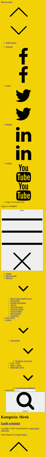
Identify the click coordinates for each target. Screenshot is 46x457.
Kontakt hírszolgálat (18, 303)
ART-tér (13, 305)
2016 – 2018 (15, 363)
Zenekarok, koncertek (23, 361)
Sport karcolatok (16, 307)
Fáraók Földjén (16, 311)
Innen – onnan (15, 365)
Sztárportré (14, 316)
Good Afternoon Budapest (25, 388)
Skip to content (6, 2)
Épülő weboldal (10, 423)
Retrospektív (15, 301)
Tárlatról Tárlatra (16, 309)
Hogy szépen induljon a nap (21, 299)
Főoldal (9, 274)
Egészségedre (15, 314)
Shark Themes (21, 435)
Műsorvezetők (11, 276)
